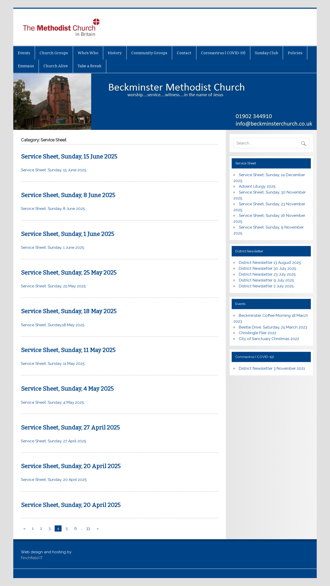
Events (24, 53)
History (115, 53)
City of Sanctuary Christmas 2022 (269, 338)
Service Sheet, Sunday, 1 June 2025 (67, 234)
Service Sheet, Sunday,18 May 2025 (52, 325)
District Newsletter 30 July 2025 (267, 268)
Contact (184, 53)
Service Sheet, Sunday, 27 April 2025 (70, 427)
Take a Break (89, 66)
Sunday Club (266, 53)
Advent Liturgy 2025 (257, 186)
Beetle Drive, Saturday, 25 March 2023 (273, 327)
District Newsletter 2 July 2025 (266, 286)
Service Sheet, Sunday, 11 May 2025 (68, 350)
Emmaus (26, 66)
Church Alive (55, 66)
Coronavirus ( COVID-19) (223, 53)
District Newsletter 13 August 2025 (270, 262)
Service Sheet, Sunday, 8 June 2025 (68, 195)
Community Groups (149, 53)
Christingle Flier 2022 (257, 333)
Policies (295, 53)
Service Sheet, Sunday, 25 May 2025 (68, 272)
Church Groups (54, 53)
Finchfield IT (32, 558)
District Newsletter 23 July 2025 (267, 274)
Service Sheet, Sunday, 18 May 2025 (68, 311)
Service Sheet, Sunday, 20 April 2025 (71, 466)
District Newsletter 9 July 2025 (266, 280)
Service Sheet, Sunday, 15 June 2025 (69, 156)
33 (88, 528)
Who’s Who (88, 53)
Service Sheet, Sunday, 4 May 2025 (67, 388)
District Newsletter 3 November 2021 (272, 368)
